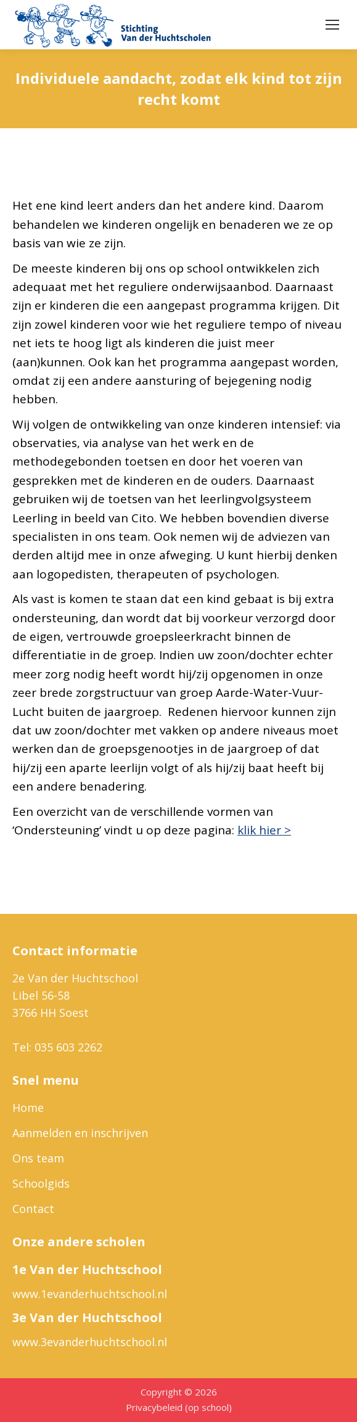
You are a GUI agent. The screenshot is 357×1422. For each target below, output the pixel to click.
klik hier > (264, 830)
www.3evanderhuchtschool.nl (89, 1341)
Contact (33, 1208)
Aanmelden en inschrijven (80, 1132)
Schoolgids (41, 1183)
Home (28, 1107)
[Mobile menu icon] (332, 24)
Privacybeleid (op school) (179, 1407)
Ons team (38, 1158)
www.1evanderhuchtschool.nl (89, 1293)
